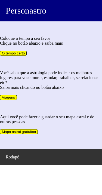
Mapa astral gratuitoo (19, 132)
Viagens (8, 97)
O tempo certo (13, 53)
